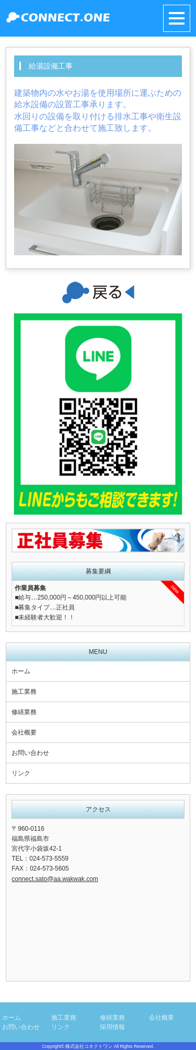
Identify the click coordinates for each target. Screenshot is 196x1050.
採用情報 (112, 1027)
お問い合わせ (30, 753)
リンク (20, 773)
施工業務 (24, 691)
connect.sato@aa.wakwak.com (54, 879)
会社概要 (24, 732)
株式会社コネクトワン (88, 1046)
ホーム (20, 671)
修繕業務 (24, 712)
